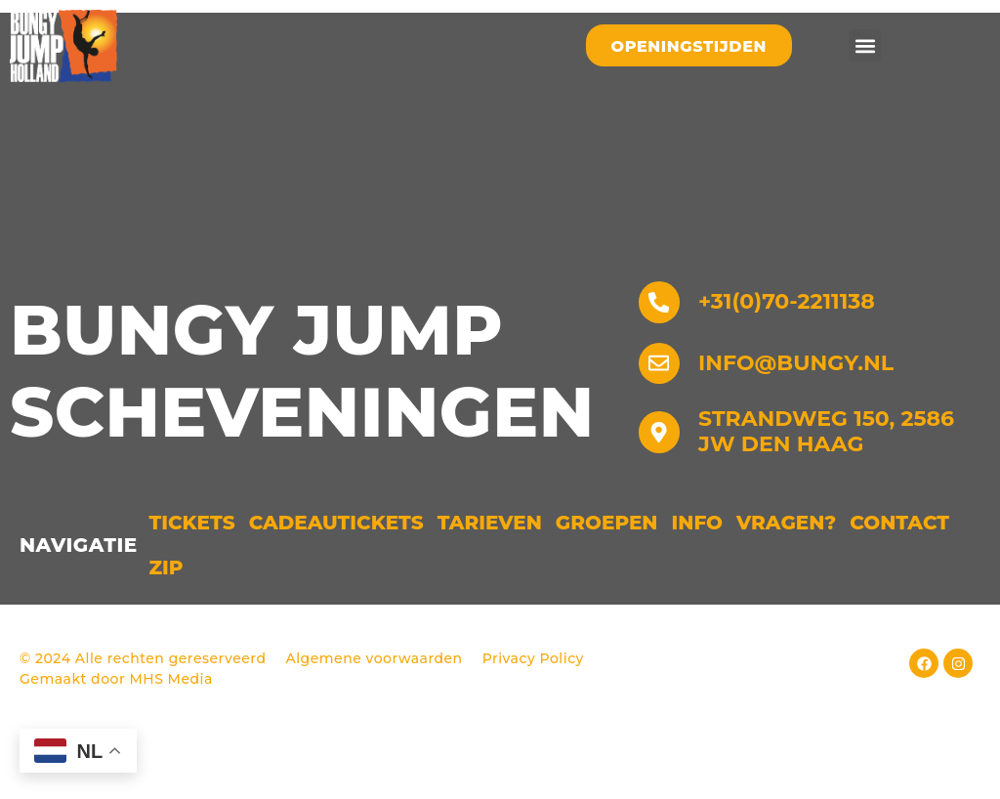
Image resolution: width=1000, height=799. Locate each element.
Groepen (607, 573)
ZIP (166, 618)
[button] (865, 45)
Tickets (192, 573)
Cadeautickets (336, 573)
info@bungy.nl (801, 411)
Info (698, 573)
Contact (899, 573)
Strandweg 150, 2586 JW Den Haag (832, 482)
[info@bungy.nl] (662, 411)
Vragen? (786, 573)
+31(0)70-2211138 (792, 344)
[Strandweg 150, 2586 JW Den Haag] (662, 482)
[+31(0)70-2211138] (662, 344)
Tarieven (490, 573)
